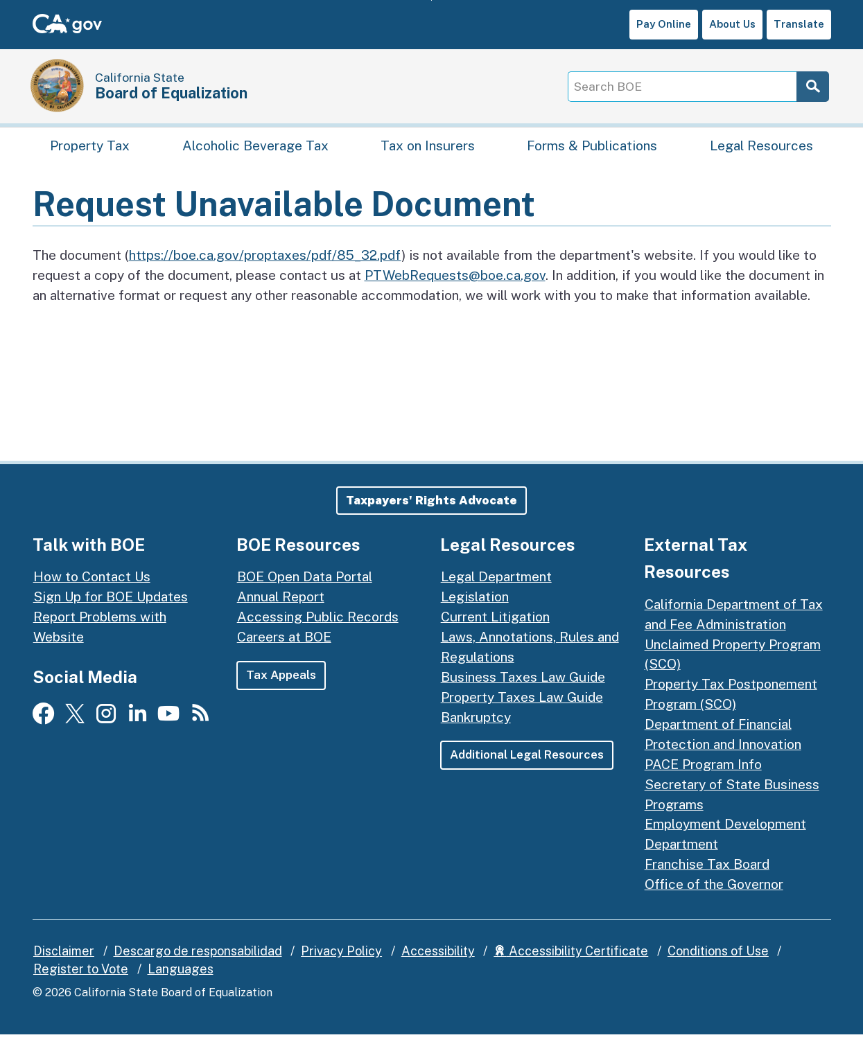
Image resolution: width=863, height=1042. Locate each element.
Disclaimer (63, 958)
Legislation (475, 604)
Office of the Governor (714, 891)
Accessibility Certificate (571, 958)
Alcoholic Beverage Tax (255, 149)
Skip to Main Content (431, 0)
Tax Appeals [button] (281, 682)
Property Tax (90, 149)
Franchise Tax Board (707, 871)
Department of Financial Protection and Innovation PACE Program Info (723, 751)
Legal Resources (761, 149)
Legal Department (496, 584)
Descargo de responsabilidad (198, 958)
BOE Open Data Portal (304, 584)
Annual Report (280, 604)
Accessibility (438, 958)
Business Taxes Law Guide (523, 683)
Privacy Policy (341, 958)
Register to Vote (80, 976)
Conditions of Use (718, 958)
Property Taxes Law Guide (522, 704)
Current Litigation (495, 624)
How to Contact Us (91, 584)
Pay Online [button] (663, 24)
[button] (431, 507)
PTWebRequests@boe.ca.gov (455, 282)
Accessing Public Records (318, 624)
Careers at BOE (284, 644)
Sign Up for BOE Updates (110, 604)
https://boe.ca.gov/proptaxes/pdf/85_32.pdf (265, 262)
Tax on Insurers (428, 149)
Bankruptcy (476, 724)
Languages (180, 976)
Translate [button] (799, 24)
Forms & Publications (592, 149)
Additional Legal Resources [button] (528, 762)
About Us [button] (732, 24)
